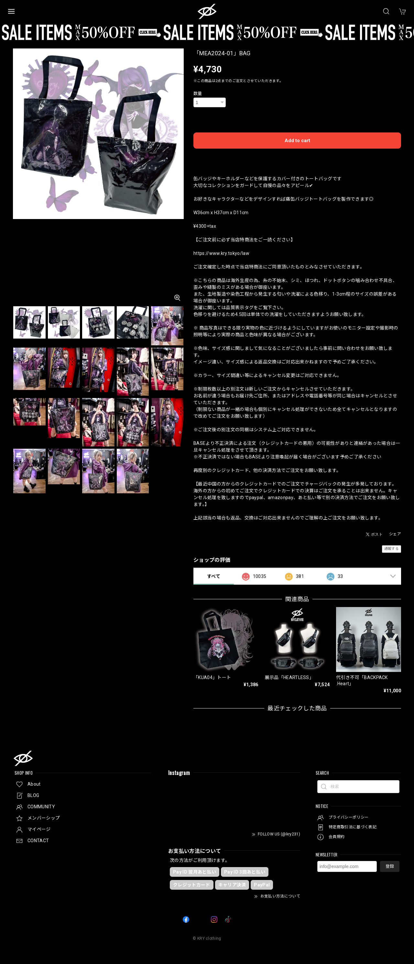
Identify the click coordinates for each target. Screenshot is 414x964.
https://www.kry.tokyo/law (221, 253)
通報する (391, 549)
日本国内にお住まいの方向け (297, 157)
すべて (213, 576)
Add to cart (297, 140)
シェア (395, 534)
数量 (197, 93)
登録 (390, 866)
